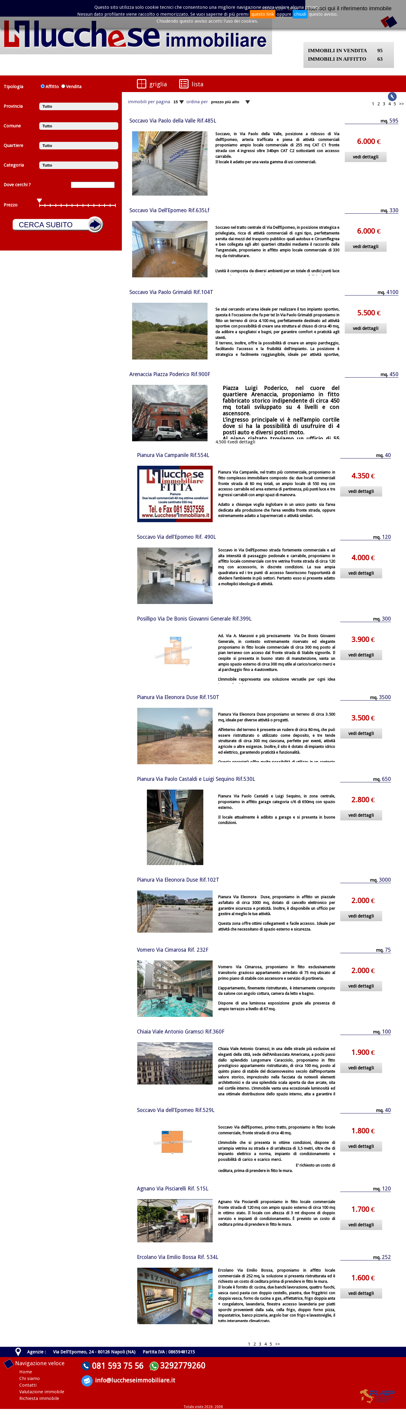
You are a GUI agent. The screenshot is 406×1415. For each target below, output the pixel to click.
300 (386, 619)
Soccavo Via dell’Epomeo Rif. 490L (176, 537)
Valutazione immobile (41, 1391)
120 (386, 537)
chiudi (300, 14)
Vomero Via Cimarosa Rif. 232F (172, 950)
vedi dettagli (365, 157)
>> (401, 103)
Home (25, 1372)
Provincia (13, 106)
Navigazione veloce (40, 1363)
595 (393, 121)
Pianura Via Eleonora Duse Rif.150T (178, 697)
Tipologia (13, 86)
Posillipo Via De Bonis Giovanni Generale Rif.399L (194, 619)
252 (386, 1257)
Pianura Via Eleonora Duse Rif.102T (178, 880)
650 (386, 779)
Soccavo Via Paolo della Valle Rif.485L (172, 121)
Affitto (51, 86)
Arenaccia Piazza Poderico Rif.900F (169, 374)
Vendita (72, 86)
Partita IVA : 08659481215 (169, 1352)
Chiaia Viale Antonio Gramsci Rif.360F (180, 1032)
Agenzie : (36, 1352)
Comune (12, 126)
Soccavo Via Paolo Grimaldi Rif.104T (171, 292)
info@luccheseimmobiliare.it (135, 1380)
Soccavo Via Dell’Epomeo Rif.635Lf (169, 210)
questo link (262, 14)
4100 (392, 292)
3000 (385, 880)
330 (393, 210)
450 (393, 374)
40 (388, 455)
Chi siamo (29, 1378)
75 (388, 950)
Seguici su (371, 98)
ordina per (197, 101)
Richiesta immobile (39, 1398)
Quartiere (13, 145)
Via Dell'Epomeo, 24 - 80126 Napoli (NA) (94, 1352)
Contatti (27, 1385)
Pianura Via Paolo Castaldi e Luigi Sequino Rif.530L (196, 779)
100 (386, 1032)
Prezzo (10, 205)
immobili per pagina (149, 101)
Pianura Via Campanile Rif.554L (173, 455)
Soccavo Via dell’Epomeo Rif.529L (175, 1110)
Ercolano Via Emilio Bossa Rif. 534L (177, 1257)
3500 (385, 697)
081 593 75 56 (118, 1366)
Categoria (14, 165)
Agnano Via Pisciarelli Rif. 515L (172, 1189)
